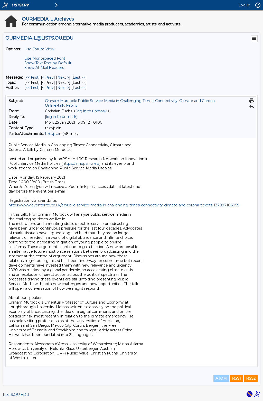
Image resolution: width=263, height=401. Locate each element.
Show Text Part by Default (47, 63)
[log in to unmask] (91, 111)
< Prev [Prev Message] (48, 77)
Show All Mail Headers (44, 67)
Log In (244, 5)
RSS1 (236, 378)
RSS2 (251, 378)
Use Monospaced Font (44, 58)
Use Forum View (39, 49)
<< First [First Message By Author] (32, 87)
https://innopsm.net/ (81, 163)
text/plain (53, 133)
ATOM (221, 378)
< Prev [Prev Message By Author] (48, 87)
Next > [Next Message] (63, 77)
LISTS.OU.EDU (16, 394)
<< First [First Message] (32, 77)
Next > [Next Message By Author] (63, 87)
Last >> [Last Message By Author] (79, 87)
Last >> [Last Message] (79, 77)
